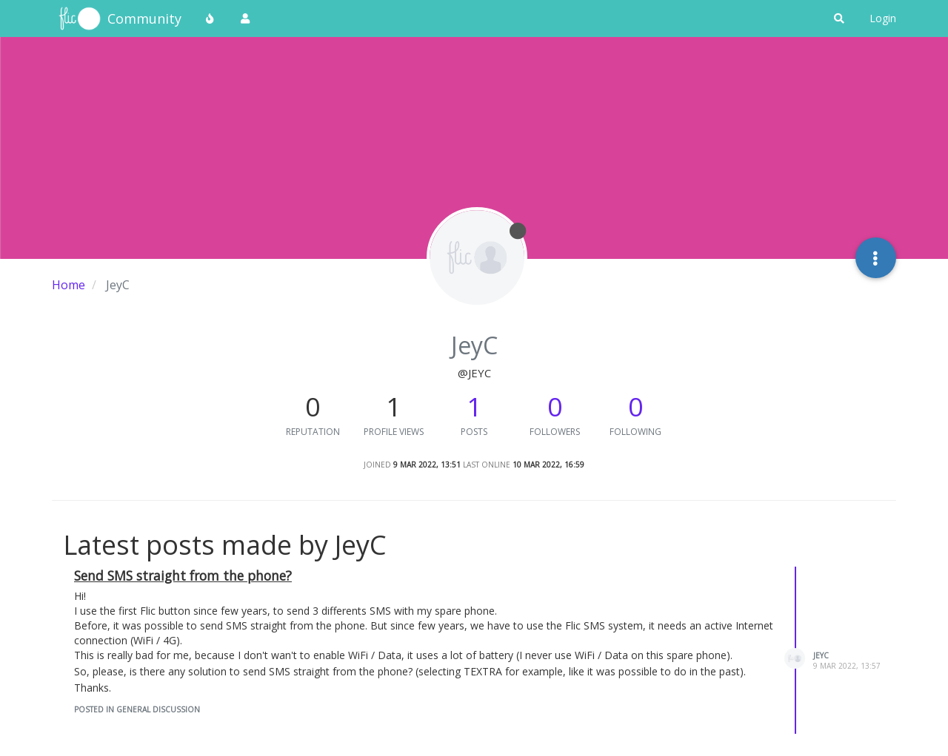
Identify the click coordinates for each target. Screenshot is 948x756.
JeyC (821, 655)
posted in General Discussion (137, 709)
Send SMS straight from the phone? (183, 575)
